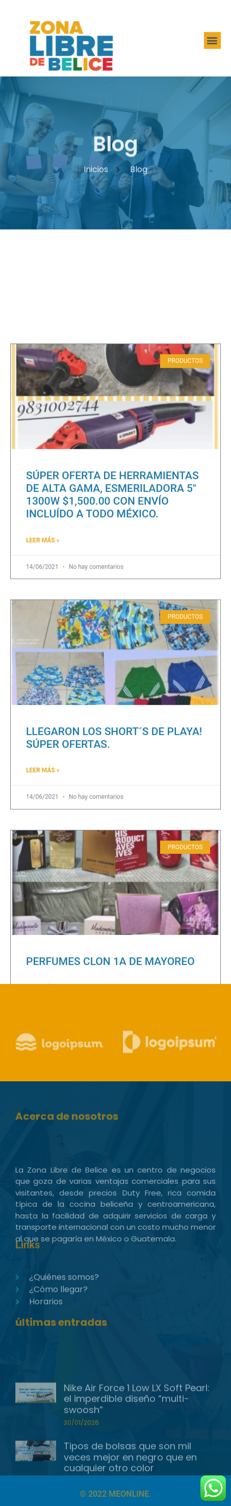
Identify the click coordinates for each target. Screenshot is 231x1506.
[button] (212, 42)
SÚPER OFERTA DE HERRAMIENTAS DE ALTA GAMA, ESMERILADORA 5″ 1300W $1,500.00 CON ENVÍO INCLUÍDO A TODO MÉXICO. (112, 597)
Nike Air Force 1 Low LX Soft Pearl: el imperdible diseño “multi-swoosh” (137, 1438)
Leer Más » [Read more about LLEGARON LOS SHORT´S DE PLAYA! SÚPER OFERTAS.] (43, 872)
